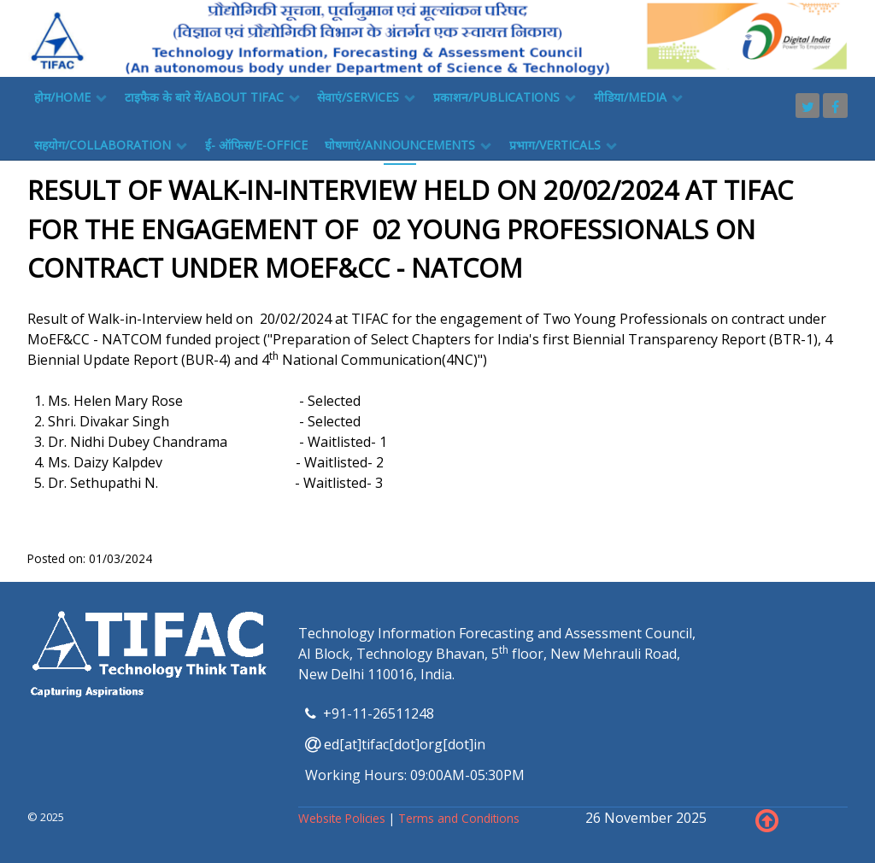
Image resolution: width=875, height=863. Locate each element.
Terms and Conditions (459, 818)
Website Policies (343, 818)
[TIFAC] (437, 36)
